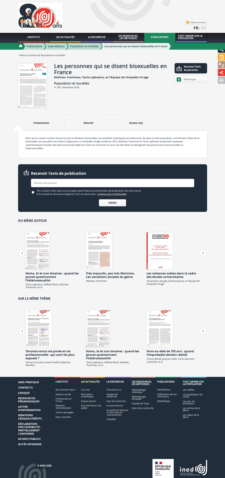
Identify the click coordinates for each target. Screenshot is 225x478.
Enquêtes (111, 419)
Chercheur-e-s (114, 389)
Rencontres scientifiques (87, 395)
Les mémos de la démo (191, 409)
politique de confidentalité (111, 194)
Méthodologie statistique (139, 391)
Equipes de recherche (112, 395)
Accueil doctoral (115, 405)
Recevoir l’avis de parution (192, 68)
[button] (221, 57)
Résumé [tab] (88, 123)
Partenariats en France (63, 400)
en (203, 28)
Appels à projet (63, 394)
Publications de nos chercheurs (167, 395)
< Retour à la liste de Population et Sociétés (41, 55)
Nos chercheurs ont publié (91, 406)
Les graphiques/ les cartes (193, 395)
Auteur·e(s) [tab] (136, 123)
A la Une (85, 389)
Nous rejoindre (63, 417)
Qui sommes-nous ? (66, 389)
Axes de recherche (116, 401)
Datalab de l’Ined (140, 403)
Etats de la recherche (143, 408)
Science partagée (64, 412)
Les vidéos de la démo (191, 416)
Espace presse (196, 22)
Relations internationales (63, 406)
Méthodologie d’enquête (139, 397)
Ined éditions (163, 389)
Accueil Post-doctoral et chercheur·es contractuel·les (117, 412)
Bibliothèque (163, 401)
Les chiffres (189, 389)
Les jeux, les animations (189, 402)
